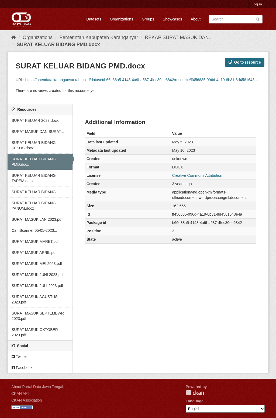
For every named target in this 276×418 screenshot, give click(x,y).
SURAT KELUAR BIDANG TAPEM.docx (34, 178)
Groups (148, 19)
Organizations (121, 19)
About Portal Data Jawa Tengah (37, 387)
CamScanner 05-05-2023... (34, 230)
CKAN (195, 393)
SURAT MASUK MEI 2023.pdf (37, 263)
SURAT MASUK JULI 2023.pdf (37, 286)
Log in (256, 4)
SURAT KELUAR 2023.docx (35, 120)
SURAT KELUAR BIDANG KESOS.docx (34, 145)
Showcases (172, 19)
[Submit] (257, 18)
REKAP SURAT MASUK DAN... (179, 37)
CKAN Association (26, 400)
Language (194, 401)
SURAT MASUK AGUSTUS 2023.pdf (35, 299)
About (196, 19)
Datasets (93, 19)
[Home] (13, 37)
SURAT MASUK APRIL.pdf (34, 252)
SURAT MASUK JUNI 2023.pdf (38, 274)
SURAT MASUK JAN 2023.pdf (37, 219)
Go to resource (245, 62)
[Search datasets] (236, 19)
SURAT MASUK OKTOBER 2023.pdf (35, 332)
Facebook (22, 367)
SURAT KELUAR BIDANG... (35, 192)
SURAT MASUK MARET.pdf (35, 241)
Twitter (19, 356)
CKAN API (20, 393)
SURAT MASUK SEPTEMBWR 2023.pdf (38, 316)
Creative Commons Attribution (197, 175)
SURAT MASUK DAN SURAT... (38, 131)
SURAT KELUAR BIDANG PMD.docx (58, 44)
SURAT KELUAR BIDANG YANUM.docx (34, 205)
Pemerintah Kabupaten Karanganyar (98, 37)
